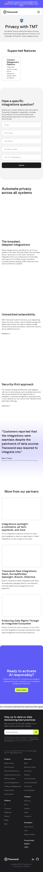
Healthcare (8, 812)
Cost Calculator (29, 790)
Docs (26, 830)
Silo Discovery (9, 767)
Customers (28, 771)
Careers (27, 808)
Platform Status (29, 834)
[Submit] (36, 732)
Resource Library (30, 767)
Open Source (28, 827)
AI (5, 804)
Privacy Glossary (29, 779)
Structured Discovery (11, 771)
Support (27, 844)
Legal (26, 812)
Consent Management (11, 782)
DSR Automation (9, 779)
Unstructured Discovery (12, 775)
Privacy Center (9, 790)
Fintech (6, 816)
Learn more (6, 406)
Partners (27, 775)
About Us (27, 801)
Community (28, 786)
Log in (26, 847)
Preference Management (12, 786)
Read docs (6, 333)
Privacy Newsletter (30, 782)
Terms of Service (14, 752)
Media (6, 820)
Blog (25, 763)
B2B (5, 824)
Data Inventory (9, 763)
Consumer (7, 808)
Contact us (27, 816)
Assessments (9, 794)
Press (26, 804)
